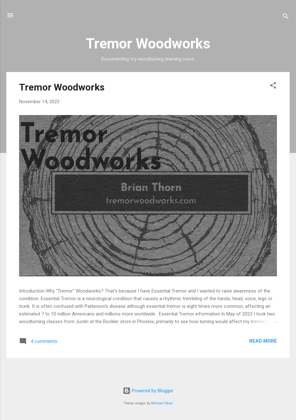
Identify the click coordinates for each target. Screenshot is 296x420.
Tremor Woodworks (61, 87)
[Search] (286, 17)
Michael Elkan (162, 403)
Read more (263, 341)
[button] (273, 86)
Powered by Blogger (148, 391)
